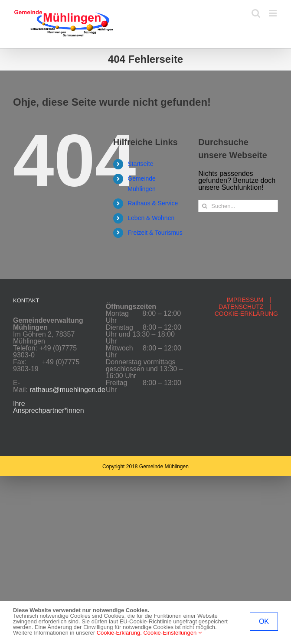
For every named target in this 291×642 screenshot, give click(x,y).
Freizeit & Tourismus (155, 232)
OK (264, 621)
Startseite (140, 163)
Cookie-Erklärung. (119, 632)
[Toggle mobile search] (256, 13)
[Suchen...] (238, 206)
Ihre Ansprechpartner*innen (48, 407)
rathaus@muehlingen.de (67, 389)
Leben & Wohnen (151, 217)
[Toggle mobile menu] (273, 13)
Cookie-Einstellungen (172, 632)
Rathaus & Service (153, 203)
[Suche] (204, 206)
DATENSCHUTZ (241, 307)
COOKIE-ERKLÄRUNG (246, 314)
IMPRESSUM (244, 300)
